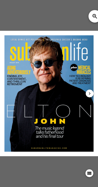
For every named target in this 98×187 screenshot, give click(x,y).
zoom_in (95, 16)
